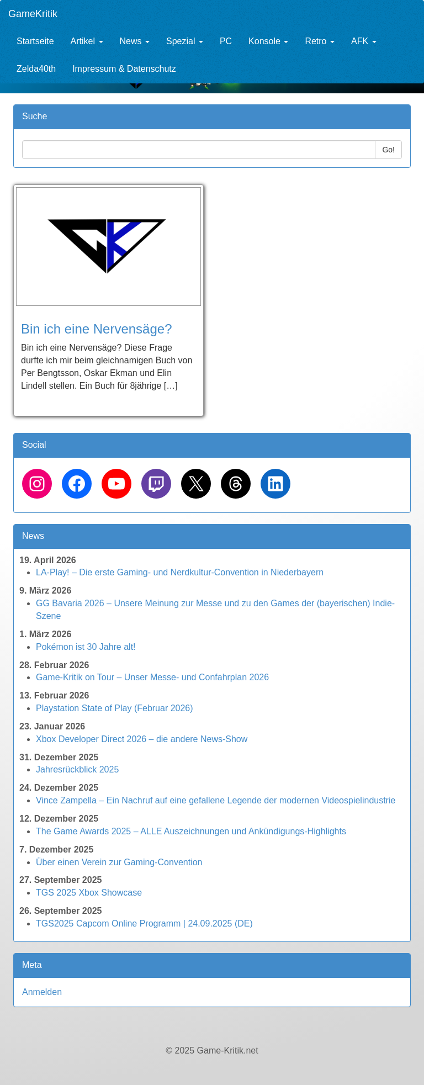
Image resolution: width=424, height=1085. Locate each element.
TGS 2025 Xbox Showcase (89, 892)
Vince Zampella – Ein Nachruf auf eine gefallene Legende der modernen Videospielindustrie (215, 800)
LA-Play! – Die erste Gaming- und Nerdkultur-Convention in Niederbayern (180, 572)
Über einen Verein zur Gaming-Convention (119, 862)
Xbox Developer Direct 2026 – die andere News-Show (141, 739)
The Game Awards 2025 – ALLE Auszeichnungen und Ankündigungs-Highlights (191, 831)
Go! (388, 149)
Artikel (87, 41)
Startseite (35, 41)
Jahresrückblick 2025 (77, 769)
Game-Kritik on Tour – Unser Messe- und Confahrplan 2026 (152, 677)
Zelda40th (36, 68)
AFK (364, 41)
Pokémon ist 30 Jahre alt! (86, 647)
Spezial (184, 41)
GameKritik (32, 13)
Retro (320, 41)
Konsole (268, 41)
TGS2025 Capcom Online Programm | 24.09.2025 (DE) (144, 923)
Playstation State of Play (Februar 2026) (114, 708)
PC (226, 41)
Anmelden (42, 992)
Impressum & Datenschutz (124, 68)
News (135, 41)
